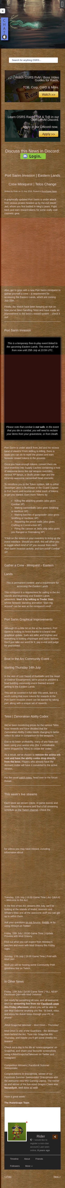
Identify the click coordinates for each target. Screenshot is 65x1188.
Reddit (45, 922)
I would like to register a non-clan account (39, 1143)
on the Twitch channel (26, 810)
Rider (41, 1136)
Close (2, 11)
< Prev (7, 1176)
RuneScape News (49, 191)
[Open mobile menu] (62, 4)
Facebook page (50, 1003)
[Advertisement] (32, 252)
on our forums (32, 922)
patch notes (25, 777)
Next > (57, 1176)
